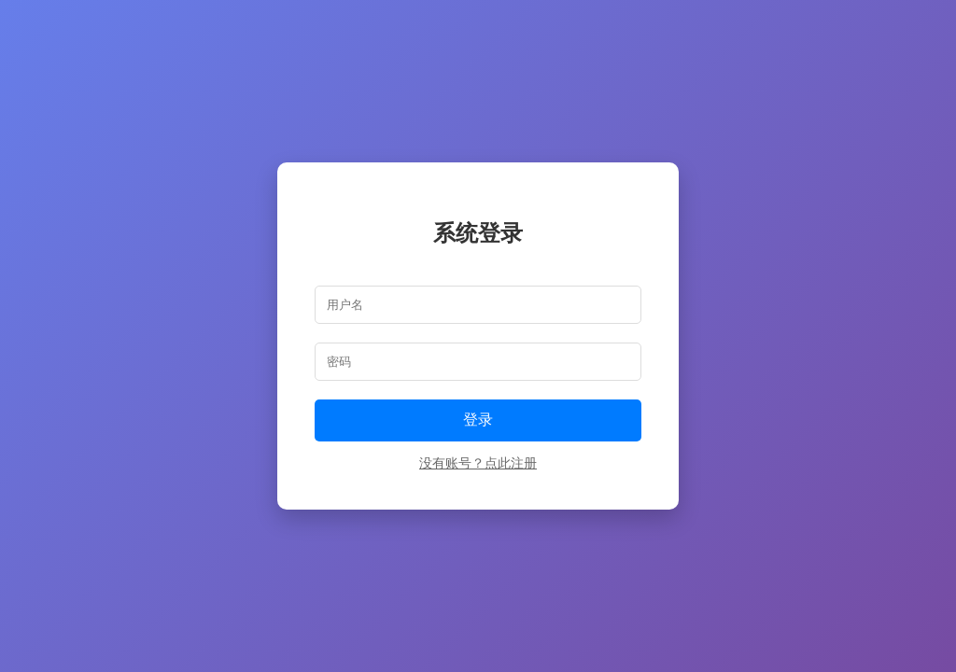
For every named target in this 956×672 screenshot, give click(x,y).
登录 (478, 419)
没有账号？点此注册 (478, 462)
